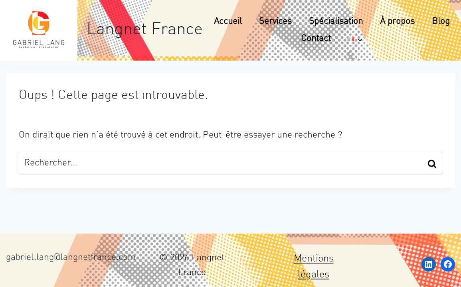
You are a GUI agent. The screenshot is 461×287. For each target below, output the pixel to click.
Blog (441, 22)
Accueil (228, 22)
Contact (316, 39)
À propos (397, 22)
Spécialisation (336, 22)
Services (275, 22)
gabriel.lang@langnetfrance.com (71, 257)
